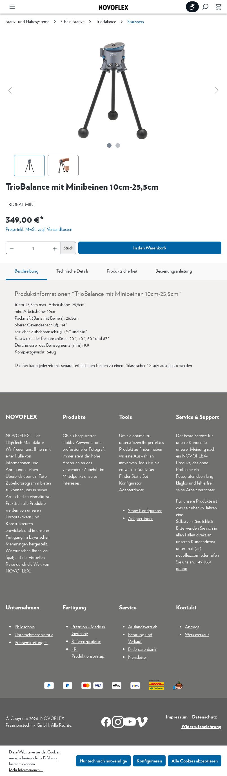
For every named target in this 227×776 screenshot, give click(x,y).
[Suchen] (205, 6)
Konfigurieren (149, 760)
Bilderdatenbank (142, 649)
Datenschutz (204, 716)
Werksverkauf (197, 634)
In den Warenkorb (149, 247)
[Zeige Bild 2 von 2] (117, 145)
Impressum (177, 716)
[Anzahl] (33, 248)
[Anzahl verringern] (11, 248)
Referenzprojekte (86, 641)
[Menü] (12, 6)
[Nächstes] (217, 90)
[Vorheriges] (10, 90)
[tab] (26, 271)
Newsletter (137, 657)
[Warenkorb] (216, 6)
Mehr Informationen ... (26, 769)
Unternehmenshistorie (34, 634)
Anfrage (192, 626)
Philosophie (25, 626)
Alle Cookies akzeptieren (195, 760)
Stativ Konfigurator (145, 510)
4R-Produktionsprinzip (88, 652)
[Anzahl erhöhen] (55, 248)
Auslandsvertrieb (142, 626)
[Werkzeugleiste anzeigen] (192, 6)
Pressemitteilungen (31, 642)
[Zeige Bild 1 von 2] (109, 145)
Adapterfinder (140, 518)
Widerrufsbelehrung (201, 726)
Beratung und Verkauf (140, 637)
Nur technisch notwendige (103, 760)
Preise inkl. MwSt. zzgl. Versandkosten (39, 229)
